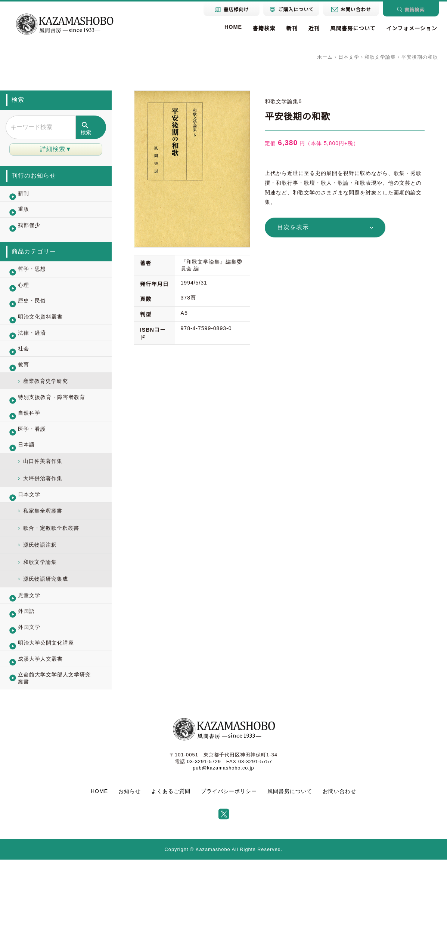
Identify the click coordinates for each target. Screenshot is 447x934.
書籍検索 (262, 28)
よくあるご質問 (170, 866)
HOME (231, 27)
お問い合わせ (339, 866)
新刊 (291, 28)
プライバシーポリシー (229, 866)
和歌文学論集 (380, 57)
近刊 (313, 28)
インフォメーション (411, 28)
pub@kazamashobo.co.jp (223, 842)
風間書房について (352, 28)
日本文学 (348, 57)
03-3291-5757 (255, 835)
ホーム (325, 57)
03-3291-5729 (203, 835)
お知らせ (129, 866)
